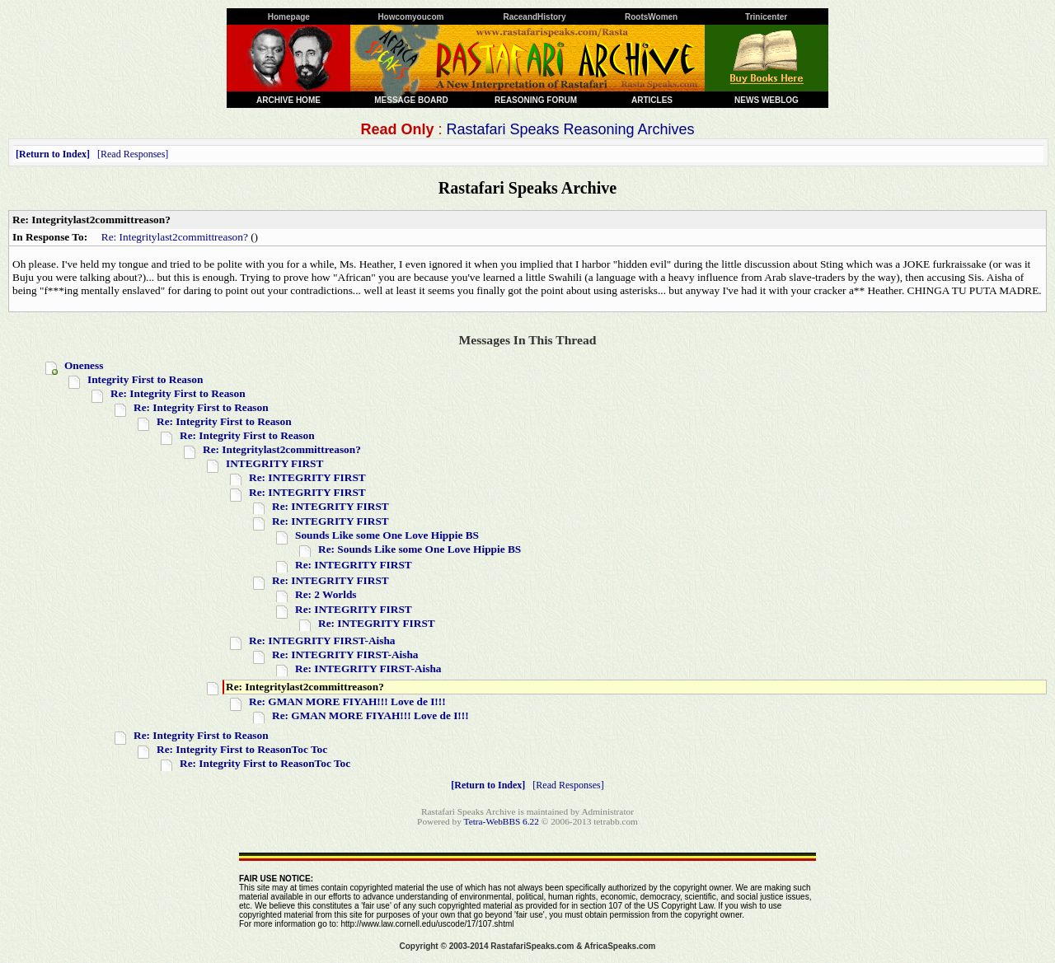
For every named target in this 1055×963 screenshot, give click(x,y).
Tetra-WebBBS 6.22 (501, 821)
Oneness (83, 365)
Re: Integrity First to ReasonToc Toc (242, 749)
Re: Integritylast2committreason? (174, 237)
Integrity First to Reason (145, 379)
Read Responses (133, 154)
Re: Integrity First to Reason (178, 393)
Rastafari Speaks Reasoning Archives (570, 129)
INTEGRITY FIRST (274, 463)
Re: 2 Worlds (326, 594)
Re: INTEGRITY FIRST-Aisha (322, 640)
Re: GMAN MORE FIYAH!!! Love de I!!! (347, 701)
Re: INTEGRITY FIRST (307, 477)
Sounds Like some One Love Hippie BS (387, 535)
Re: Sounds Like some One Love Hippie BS (419, 549)
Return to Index (53, 154)
